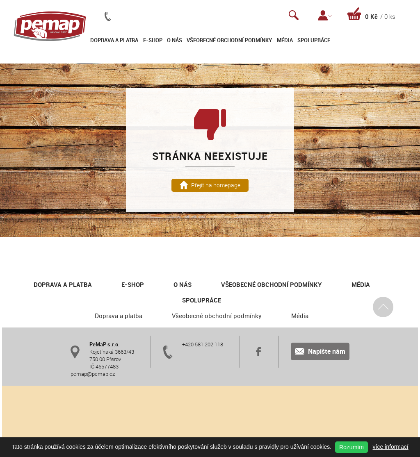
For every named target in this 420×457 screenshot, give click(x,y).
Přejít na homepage (210, 185)
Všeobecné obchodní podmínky (229, 40)
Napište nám (320, 351)
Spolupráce (313, 40)
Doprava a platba (114, 40)
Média (285, 40)
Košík (371, 13)
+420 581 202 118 (202, 344)
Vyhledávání (294, 15)
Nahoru (383, 306)
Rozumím (351, 447)
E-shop (152, 40)
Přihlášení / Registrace (325, 15)
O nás (174, 40)
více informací (391, 446)
